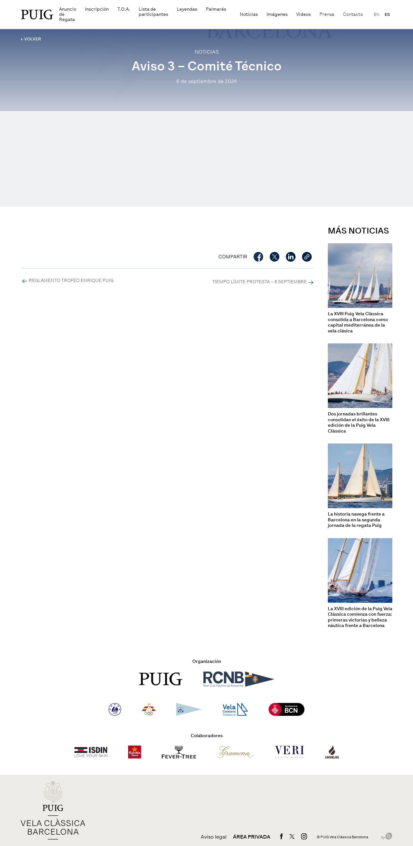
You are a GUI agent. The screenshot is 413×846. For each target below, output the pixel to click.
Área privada (251, 837)
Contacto (353, 14)
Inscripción (97, 9)
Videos (303, 14)
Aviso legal (214, 837)
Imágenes (277, 14)
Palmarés (216, 9)
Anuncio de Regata (67, 14)
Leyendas (187, 9)
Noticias (249, 14)
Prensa (326, 14)
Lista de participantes (153, 11)
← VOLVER (31, 39)
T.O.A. (123, 9)
